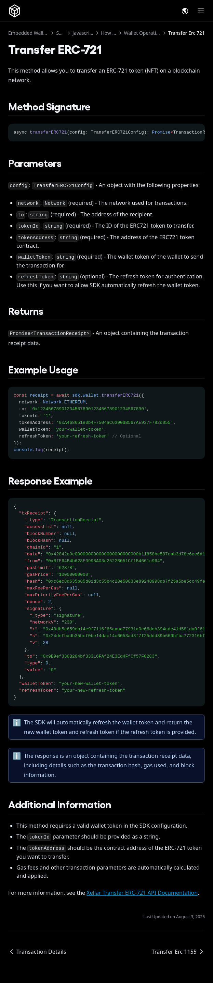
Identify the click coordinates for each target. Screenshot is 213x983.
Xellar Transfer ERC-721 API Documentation (142, 892)
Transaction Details (37, 951)
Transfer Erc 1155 (178, 951)
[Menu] (201, 11)
